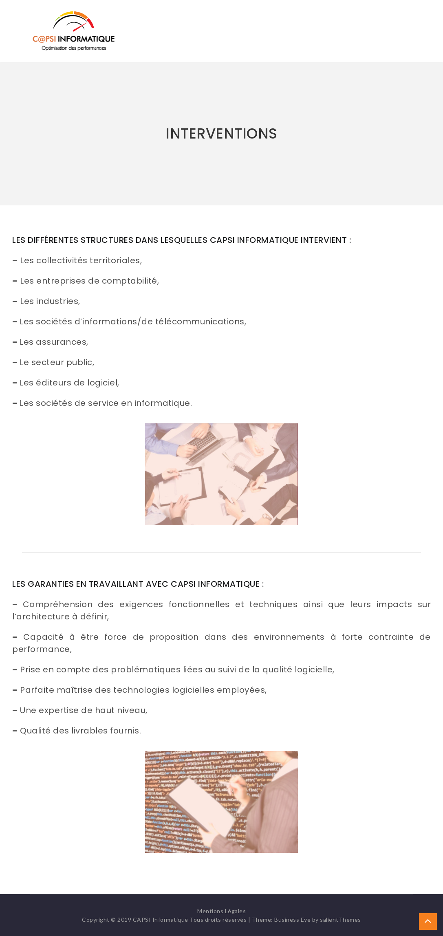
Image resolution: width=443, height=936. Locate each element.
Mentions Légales (221, 910)
